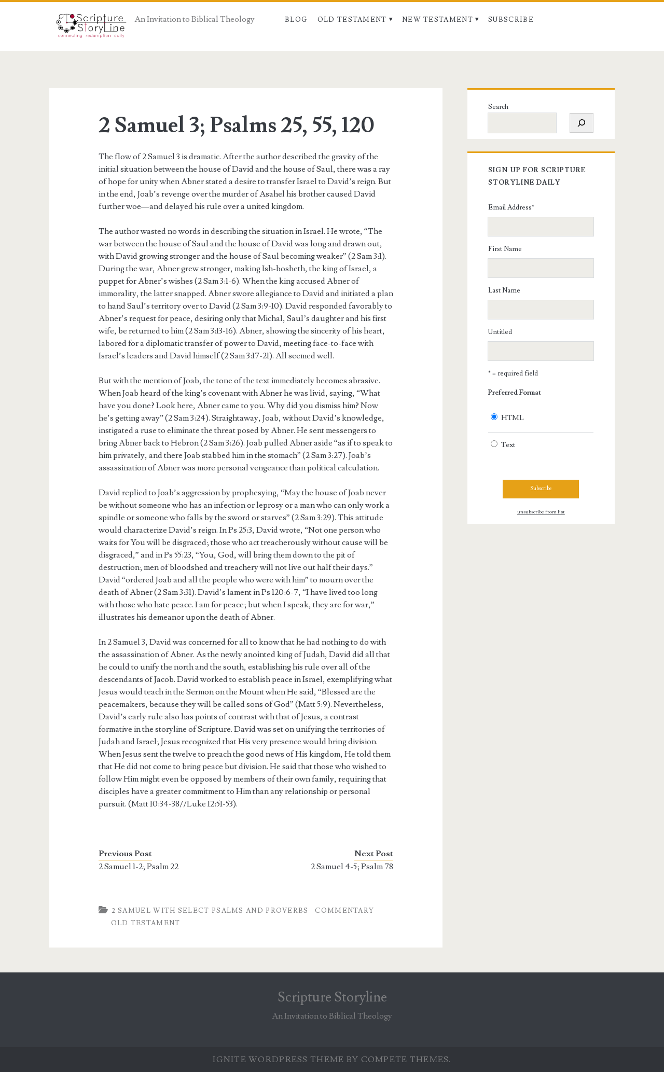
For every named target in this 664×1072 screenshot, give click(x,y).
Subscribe (511, 20)
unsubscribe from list (541, 512)
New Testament (437, 20)
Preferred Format (514, 392)
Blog (296, 20)
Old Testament (352, 20)
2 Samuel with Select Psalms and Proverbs (210, 911)
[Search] (581, 123)
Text (508, 445)
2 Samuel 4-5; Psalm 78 (352, 866)
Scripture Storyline (332, 997)
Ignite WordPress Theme (278, 1059)
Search (498, 107)
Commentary (344, 911)
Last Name (504, 290)
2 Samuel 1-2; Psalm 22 (138, 866)
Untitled (500, 332)
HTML (512, 418)
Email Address (511, 207)
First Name (505, 249)
